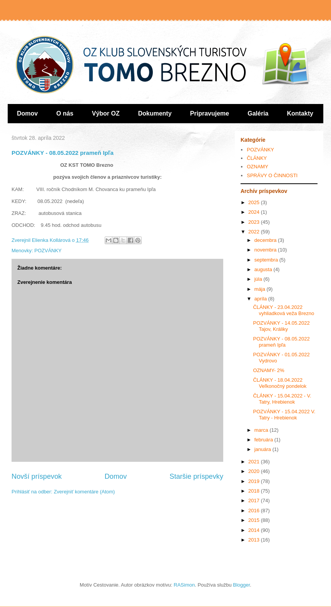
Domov (27, 113)
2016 (254, 510)
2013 (254, 540)
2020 (254, 471)
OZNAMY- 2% (268, 370)
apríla (261, 299)
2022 (254, 232)
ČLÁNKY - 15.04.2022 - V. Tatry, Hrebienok (282, 399)
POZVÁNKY (48, 250)
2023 (254, 222)
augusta (264, 269)
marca (262, 430)
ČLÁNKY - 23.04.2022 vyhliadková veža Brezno (283, 310)
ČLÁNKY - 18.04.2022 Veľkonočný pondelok (279, 383)
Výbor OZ (106, 113)
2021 (254, 461)
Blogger (241, 585)
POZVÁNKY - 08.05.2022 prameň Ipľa (281, 342)
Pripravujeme (209, 113)
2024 (254, 212)
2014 (254, 530)
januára (263, 449)
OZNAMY (257, 166)
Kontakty (300, 113)
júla (259, 279)
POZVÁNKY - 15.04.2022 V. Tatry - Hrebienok (284, 415)
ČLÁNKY (257, 158)
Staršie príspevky (197, 476)
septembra (266, 260)
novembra (266, 250)
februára (264, 440)
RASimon (184, 585)
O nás (64, 113)
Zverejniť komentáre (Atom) (84, 492)
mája (260, 289)
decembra (266, 240)
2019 (254, 481)
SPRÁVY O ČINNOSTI (272, 175)
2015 (254, 520)
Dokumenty (155, 113)
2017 (254, 500)
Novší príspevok (37, 476)
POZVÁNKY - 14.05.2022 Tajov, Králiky (281, 326)
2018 (254, 491)
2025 (254, 202)
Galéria (257, 113)
